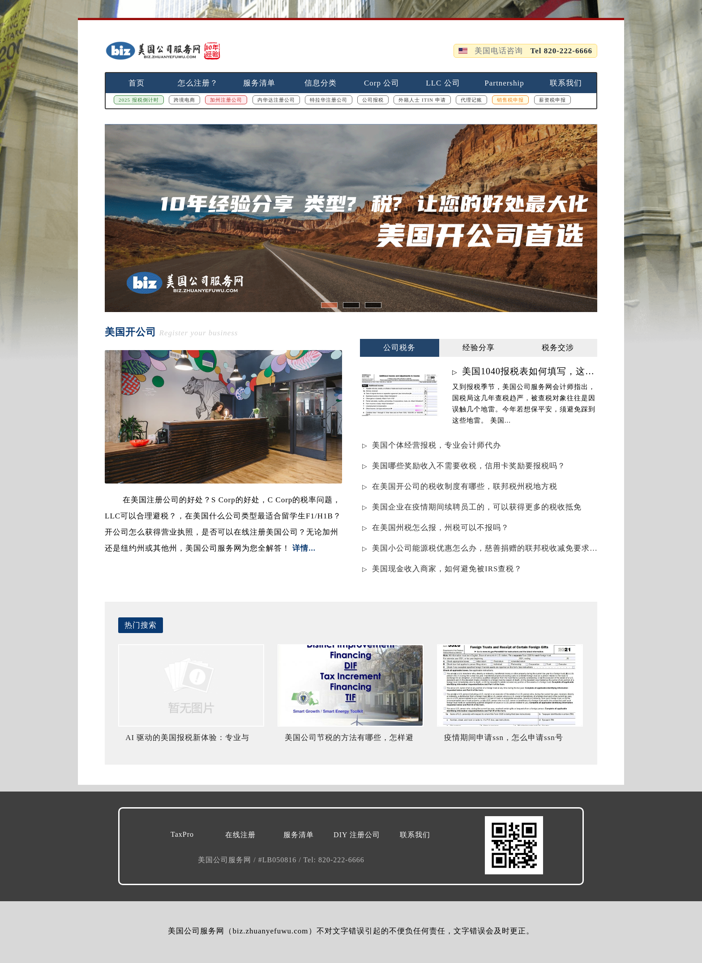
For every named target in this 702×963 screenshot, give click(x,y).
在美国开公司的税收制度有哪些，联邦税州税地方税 (464, 486)
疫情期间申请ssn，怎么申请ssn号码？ (503, 741)
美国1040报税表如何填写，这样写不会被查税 (529, 371)
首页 (136, 83)
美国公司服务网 (225, 860)
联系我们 (566, 83)
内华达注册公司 (276, 100)
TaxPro (182, 834)
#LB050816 (278, 860)
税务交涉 (558, 347)
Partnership (504, 83)
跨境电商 (184, 100)
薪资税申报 (552, 100)
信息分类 (320, 83)
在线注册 (240, 835)
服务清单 (259, 83)
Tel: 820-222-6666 (333, 860)
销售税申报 (510, 100)
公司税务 (399, 347)
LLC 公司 (443, 83)
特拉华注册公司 (328, 100)
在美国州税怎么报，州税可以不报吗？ (440, 527)
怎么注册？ (198, 83)
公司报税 (373, 100)
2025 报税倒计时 (139, 100)
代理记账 (471, 100)
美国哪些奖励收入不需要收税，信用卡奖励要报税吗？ (468, 466)
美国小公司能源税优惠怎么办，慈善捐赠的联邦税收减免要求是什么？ (484, 548)
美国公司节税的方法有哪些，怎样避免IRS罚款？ (349, 741)
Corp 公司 (381, 83)
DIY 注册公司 (357, 835)
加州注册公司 (226, 100)
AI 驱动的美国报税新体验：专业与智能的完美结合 (187, 741)
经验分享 (478, 347)
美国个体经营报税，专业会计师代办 (436, 445)
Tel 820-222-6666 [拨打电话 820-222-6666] (561, 51)
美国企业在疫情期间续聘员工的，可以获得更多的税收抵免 (477, 507)
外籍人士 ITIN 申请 (422, 100)
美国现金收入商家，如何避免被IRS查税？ (447, 569)
